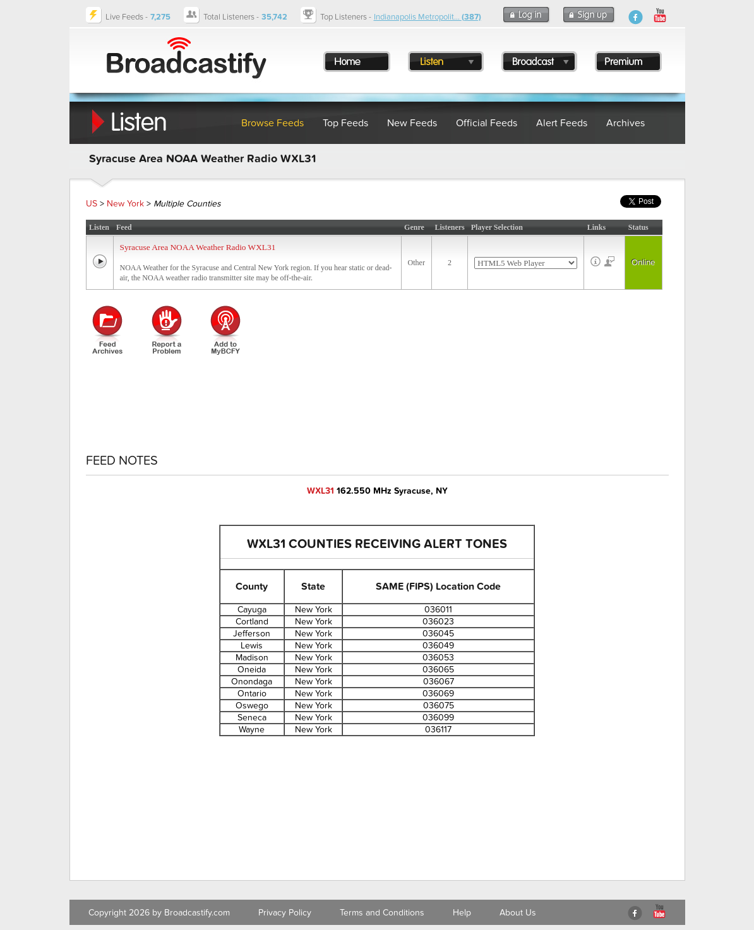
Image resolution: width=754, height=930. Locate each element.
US (91, 203)
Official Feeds (486, 123)
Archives (625, 123)
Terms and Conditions (382, 912)
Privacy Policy (284, 912)
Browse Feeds (272, 123)
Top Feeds (345, 123)
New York (125, 203)
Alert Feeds (561, 123)
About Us (518, 912)
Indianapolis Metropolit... (427, 17)
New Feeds (412, 123)
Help (462, 912)
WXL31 (320, 491)
